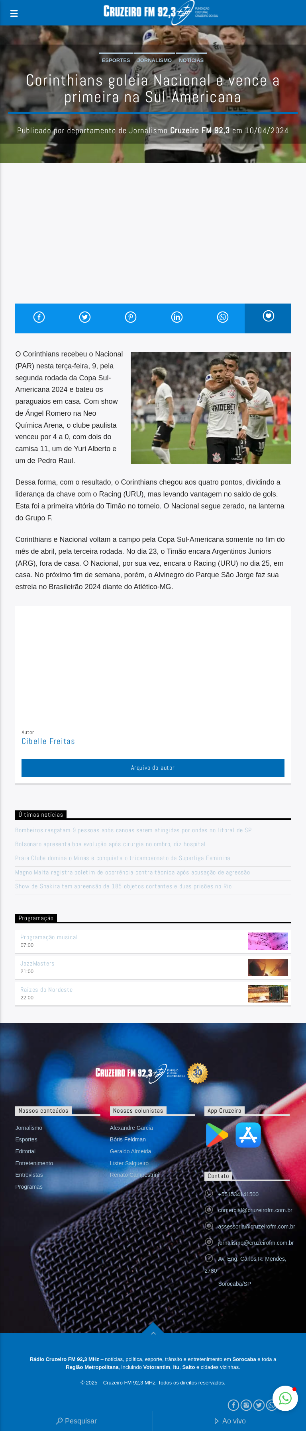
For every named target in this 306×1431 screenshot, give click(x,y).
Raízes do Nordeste (46, 989)
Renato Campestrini (134, 1175)
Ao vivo (229, 1421)
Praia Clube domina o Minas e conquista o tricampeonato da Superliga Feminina (122, 858)
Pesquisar (76, 1421)
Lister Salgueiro (129, 1163)
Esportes (116, 60)
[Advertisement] (152, 244)
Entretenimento (34, 1163)
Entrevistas (29, 1175)
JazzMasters (37, 963)
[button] (285, 1398)
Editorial (25, 1151)
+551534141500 (238, 1194)
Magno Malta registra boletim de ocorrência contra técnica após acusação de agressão (132, 872)
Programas (28, 1187)
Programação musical (49, 937)
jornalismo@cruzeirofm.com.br (256, 1243)
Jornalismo (154, 60)
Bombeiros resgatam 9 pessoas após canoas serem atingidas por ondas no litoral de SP (133, 830)
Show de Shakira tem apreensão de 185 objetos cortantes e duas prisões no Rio (123, 886)
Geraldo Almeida (130, 1151)
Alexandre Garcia (131, 1128)
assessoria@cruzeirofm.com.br (256, 1226)
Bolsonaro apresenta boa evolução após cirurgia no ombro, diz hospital (110, 844)
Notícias (191, 60)
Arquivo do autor (153, 767)
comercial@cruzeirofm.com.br (255, 1210)
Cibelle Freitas (48, 741)
